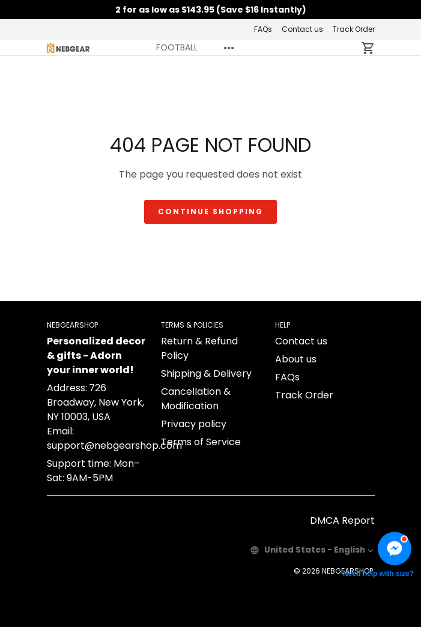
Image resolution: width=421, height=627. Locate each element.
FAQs (263, 29)
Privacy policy (193, 424)
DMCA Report (342, 520)
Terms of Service (201, 442)
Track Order (354, 29)
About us (296, 359)
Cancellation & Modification (196, 399)
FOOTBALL (177, 47)
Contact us (302, 29)
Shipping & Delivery (206, 373)
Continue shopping (210, 211)
